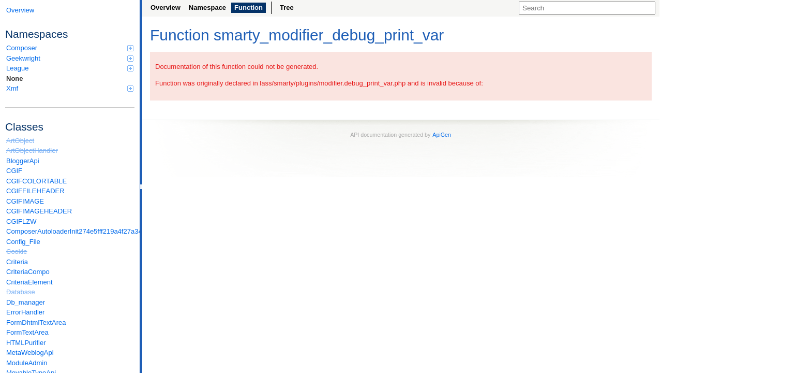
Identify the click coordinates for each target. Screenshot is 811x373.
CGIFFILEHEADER (35, 191)
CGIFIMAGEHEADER (39, 211)
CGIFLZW (21, 221)
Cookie (16, 251)
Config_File (23, 242)
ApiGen (441, 135)
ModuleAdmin (27, 363)
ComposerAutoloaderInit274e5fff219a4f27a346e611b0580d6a (70, 231)
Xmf (69, 88)
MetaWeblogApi (30, 352)
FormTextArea (27, 332)
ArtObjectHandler (32, 150)
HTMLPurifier (26, 343)
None (14, 78)
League (69, 68)
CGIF (14, 171)
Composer (69, 48)
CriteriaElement (29, 282)
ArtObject (20, 141)
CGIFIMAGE (25, 201)
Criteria (17, 262)
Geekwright (69, 58)
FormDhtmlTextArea (36, 322)
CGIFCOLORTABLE (36, 181)
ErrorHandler (25, 312)
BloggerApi (22, 161)
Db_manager (25, 302)
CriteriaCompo (28, 272)
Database (20, 292)
